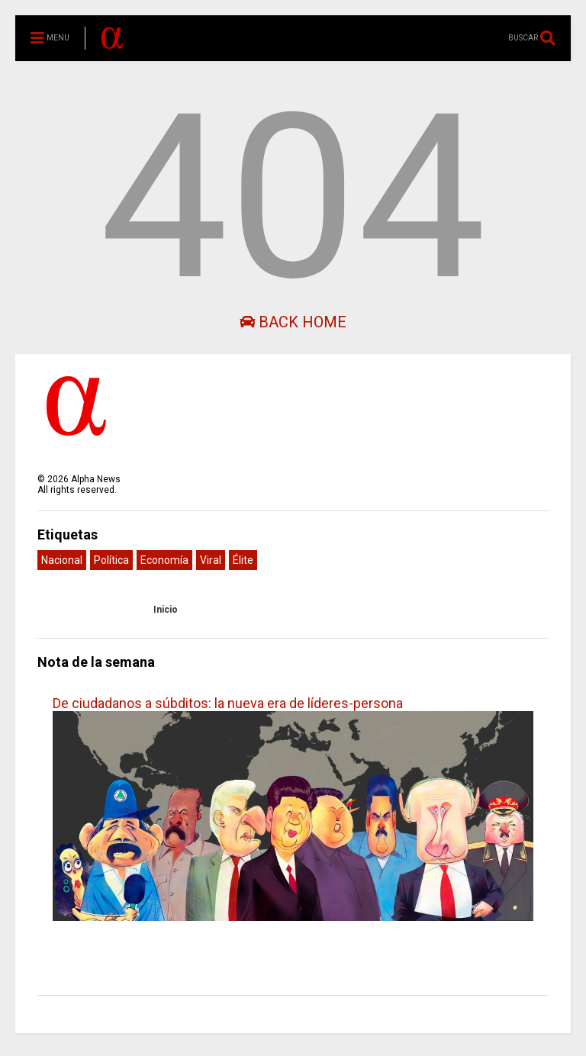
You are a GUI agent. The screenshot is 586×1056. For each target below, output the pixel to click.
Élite (243, 560)
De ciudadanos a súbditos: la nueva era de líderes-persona (228, 703)
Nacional (61, 560)
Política (111, 560)
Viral (210, 560)
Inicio (165, 609)
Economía (164, 560)
